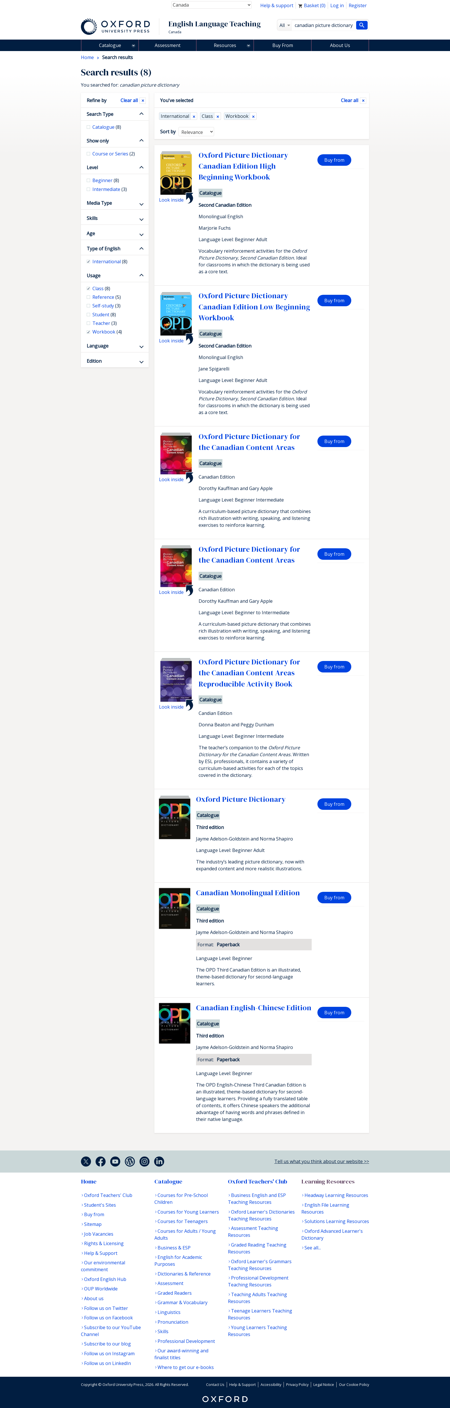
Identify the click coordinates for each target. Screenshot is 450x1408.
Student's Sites (100, 1205)
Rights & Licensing (104, 1243)
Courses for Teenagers (183, 1221)
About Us (340, 45)
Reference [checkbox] (106, 297)
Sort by (168, 131)
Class (207, 116)
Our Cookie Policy (354, 1384)
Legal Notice (323, 1384)
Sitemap (93, 1224)
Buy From (282, 45)
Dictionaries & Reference (184, 1274)
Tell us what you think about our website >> (321, 1161)
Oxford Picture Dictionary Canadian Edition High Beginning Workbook (243, 166)
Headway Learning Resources (336, 1195)
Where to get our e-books (186, 1367)
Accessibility (271, 1384)
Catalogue (110, 45)
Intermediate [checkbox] (109, 189)
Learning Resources (328, 1181)
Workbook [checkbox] (107, 332)
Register (358, 5)
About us (94, 1298)
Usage (93, 275)
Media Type (99, 203)
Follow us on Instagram (109, 1353)
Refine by (96, 100)
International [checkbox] (109, 261)
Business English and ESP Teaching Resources (257, 1198)
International (175, 116)
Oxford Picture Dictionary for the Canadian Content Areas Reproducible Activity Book (249, 673)
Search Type (100, 114)
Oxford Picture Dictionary (241, 799)
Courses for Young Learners (188, 1212)
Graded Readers (175, 1293)
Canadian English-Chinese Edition (253, 1008)
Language (97, 346)
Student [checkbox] (104, 314)
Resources (225, 45)
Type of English (103, 248)
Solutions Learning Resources (336, 1221)
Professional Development (186, 1341)
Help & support (276, 5)
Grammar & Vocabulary (182, 1302)
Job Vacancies (98, 1234)
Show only (98, 141)
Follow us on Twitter (106, 1308)
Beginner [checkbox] (105, 180)
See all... (312, 1248)
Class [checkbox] (101, 288)
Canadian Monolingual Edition (248, 893)
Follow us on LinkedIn (107, 1363)
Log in (337, 5)
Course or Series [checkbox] (113, 154)
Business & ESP (174, 1248)
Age (91, 233)
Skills (92, 218)
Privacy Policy (297, 1384)
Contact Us (215, 1384)
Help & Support (100, 1253)
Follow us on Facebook (108, 1318)
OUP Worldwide (101, 1289)
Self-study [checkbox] (106, 306)
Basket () (311, 5)
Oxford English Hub (105, 1279)
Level (92, 167)
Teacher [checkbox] (104, 323)
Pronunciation (173, 1322)
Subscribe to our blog (107, 1344)
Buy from (334, 160)
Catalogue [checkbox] (106, 127)
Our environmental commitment (103, 1266)
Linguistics (169, 1312)
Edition (94, 361)
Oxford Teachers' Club (108, 1195)
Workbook (237, 116)
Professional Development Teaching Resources (258, 1281)
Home (88, 1181)
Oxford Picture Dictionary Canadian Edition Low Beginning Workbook (254, 306)
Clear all (349, 100)
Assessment (168, 45)
